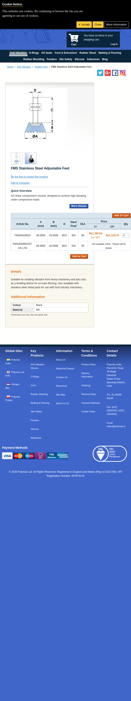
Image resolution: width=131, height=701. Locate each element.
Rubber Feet (41, 66)
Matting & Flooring (40, 403)
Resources (61, 386)
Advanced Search (65, 368)
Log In (114, 44)
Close (98, 24)
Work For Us (62, 403)
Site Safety (36, 411)
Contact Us (61, 377)
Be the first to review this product (29, 176)
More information (116, 24)
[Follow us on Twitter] (100, 73)
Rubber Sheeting (39, 394)
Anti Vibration (24, 66)
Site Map (60, 394)
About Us (60, 359)
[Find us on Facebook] (115, 73)
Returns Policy (88, 394)
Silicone (35, 429)
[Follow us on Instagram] (122, 73)
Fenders (35, 420)
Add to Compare (20, 182)
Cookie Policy (88, 411)
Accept (85, 24)
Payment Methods (90, 403)
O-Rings (35, 376)
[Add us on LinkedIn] (108, 73)
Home (10, 66)
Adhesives (36, 438)
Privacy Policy (88, 364)
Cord (33, 385)
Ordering (85, 385)
